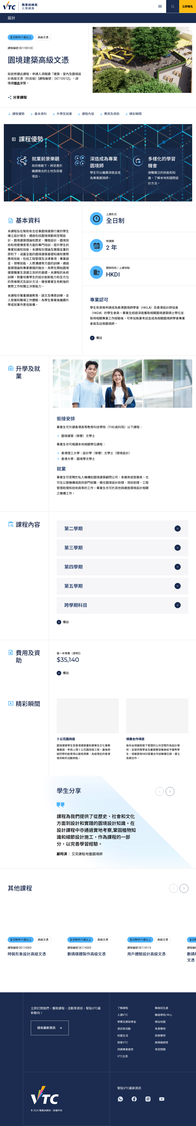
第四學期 (73, 567)
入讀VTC (122, 1014)
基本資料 (38, 114)
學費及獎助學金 (126, 1021)
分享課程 (17, 97)
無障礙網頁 (161, 1042)
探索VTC (122, 1042)
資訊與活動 (124, 1028)
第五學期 (73, 586)
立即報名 (187, 6)
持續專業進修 (125, 1049)
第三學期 (73, 548)
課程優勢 (16, 114)
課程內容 (85, 114)
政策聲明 (160, 1035)
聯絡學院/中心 (163, 1014)
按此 (17, 83)
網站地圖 (160, 1021)
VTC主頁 (122, 1056)
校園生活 (122, 1035)
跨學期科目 (75, 605)
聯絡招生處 (161, 1008)
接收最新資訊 (49, 1028)
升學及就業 (62, 114)
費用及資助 (109, 114)
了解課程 (122, 1008)
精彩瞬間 (133, 114)
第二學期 (73, 528)
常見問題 (160, 1049)
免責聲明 (160, 1028)
